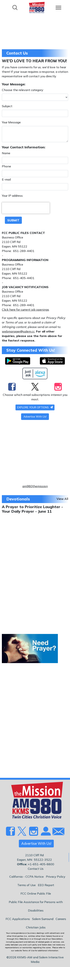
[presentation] (26, 208)
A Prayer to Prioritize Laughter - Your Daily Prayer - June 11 (32, 509)
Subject (7, 106)
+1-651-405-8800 (41, 864)
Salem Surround (42, 919)
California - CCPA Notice (26, 876)
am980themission (35, 486)
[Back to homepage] (37, 7)
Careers (61, 919)
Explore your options (35, 407)
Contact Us (35, 869)
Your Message (11, 122)
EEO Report (46, 885)
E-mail (6, 179)
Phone (6, 166)
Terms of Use (26, 885)
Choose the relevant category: (23, 90)
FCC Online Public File (36, 893)
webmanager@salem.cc (18, 331)
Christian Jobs (36, 927)
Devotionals (18, 498)
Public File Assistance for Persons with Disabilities (36, 906)
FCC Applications (18, 919)
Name (6, 153)
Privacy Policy (55, 876)
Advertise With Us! (35, 416)
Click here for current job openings (25, 309)
